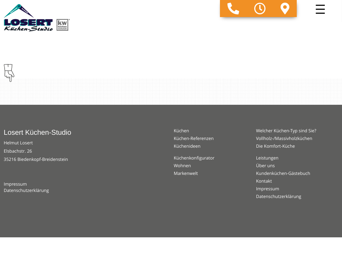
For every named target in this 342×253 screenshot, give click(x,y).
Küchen (181, 131)
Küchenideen (187, 146)
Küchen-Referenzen (194, 138)
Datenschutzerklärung (26, 190)
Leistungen (267, 158)
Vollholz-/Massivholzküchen (284, 138)
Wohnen (182, 166)
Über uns (265, 166)
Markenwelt (186, 173)
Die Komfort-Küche (275, 146)
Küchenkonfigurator (194, 158)
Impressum (15, 184)
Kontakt (264, 181)
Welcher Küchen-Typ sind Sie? (286, 131)
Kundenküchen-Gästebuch (283, 173)
